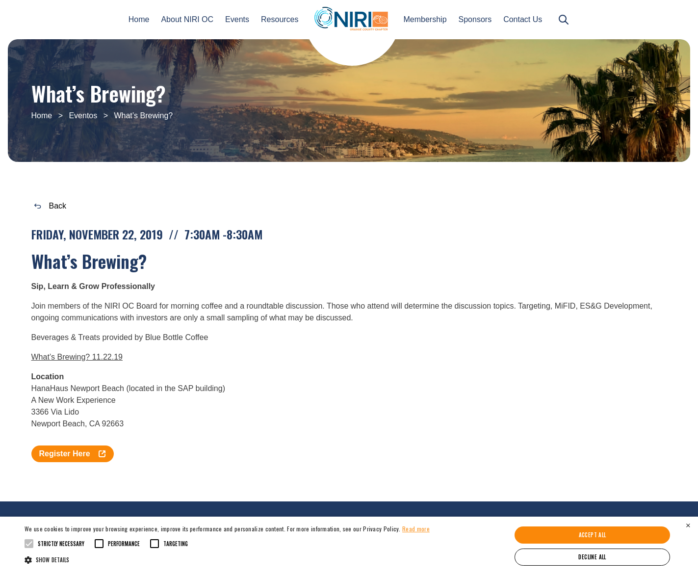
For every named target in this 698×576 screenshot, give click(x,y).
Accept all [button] (592, 535)
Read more (416, 528)
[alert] (349, 546)
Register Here (72, 453)
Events (237, 19)
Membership (425, 19)
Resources (279, 19)
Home (139, 19)
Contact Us (522, 19)
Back (50, 206)
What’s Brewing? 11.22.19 (77, 357)
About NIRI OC (187, 19)
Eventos (83, 115)
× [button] (688, 525)
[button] (227, 559)
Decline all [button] (592, 557)
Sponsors (475, 19)
